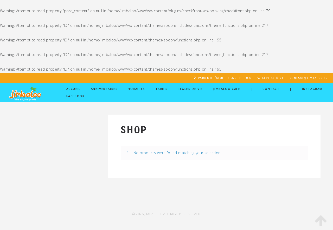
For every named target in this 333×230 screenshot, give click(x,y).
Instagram (312, 89)
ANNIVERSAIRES (104, 89)
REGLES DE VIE (190, 89)
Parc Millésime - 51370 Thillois (224, 78)
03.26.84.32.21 (272, 78)
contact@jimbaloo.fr (309, 78)
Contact (270, 89)
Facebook (75, 96)
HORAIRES (136, 89)
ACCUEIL (73, 89)
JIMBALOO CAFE (226, 89)
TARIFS (161, 89)
